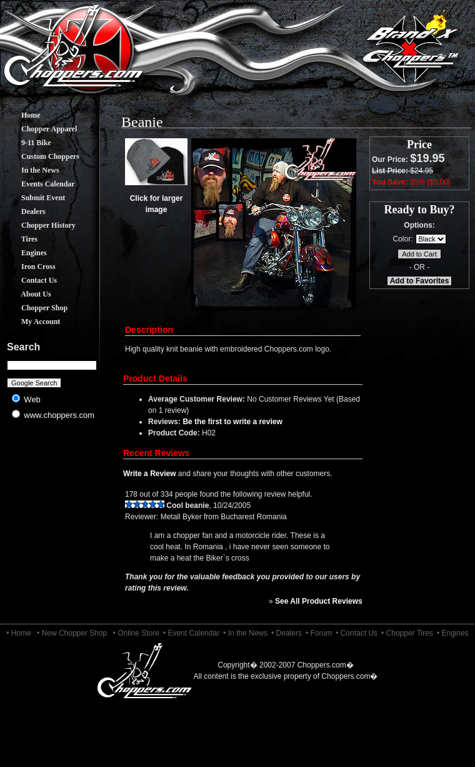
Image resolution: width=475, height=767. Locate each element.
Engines (24, 252)
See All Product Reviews (318, 601)
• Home (18, 633)
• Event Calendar (191, 633)
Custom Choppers (40, 156)
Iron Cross (29, 266)
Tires (20, 239)
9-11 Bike (26, 142)
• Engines (453, 633)
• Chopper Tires (407, 633)
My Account (31, 321)
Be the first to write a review (232, 421)
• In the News (245, 633)
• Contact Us (357, 633)
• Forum (319, 633)
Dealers (24, 211)
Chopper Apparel (39, 128)
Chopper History (39, 225)
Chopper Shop (35, 307)
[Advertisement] (52, 525)
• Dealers (286, 633)
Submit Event (33, 197)
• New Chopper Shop (72, 633)
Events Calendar (38, 184)
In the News (30, 170)
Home (21, 115)
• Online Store (136, 633)
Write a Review (149, 473)
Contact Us (29, 280)
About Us (26, 294)
